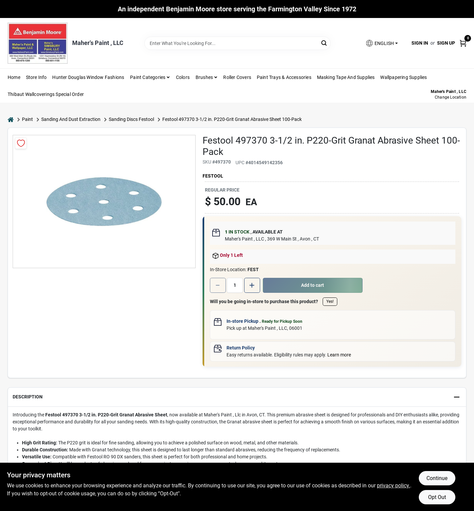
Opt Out (437, 497)
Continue (436, 478)
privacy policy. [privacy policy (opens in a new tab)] (393, 485)
